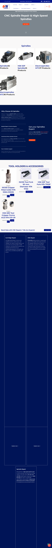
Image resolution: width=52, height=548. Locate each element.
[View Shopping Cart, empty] (49, 6)
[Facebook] (41, 1)
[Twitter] (43, 1)
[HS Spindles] (6, 6)
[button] (7, 1)
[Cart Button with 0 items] (49, 545)
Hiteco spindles (44, 131)
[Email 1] (49, 1)
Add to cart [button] (10, 195)
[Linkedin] (47, 1)
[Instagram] (44, 1)
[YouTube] (46, 1)
